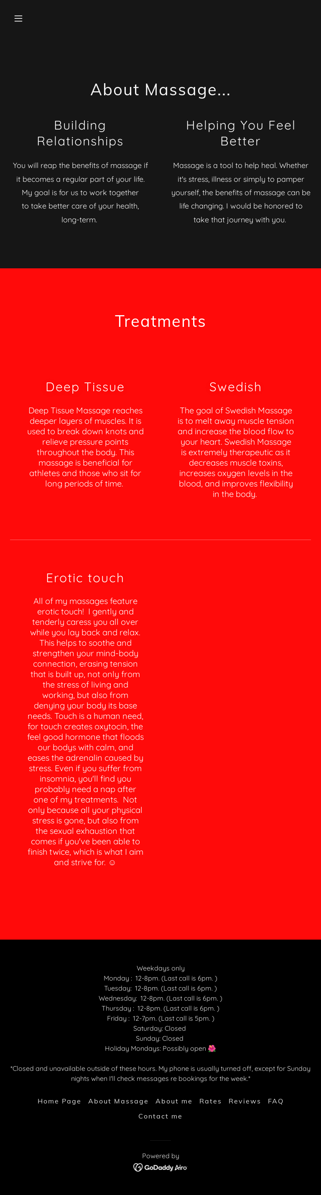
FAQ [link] (276, 1101)
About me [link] (174, 1101)
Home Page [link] (60, 1101)
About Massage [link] (118, 1101)
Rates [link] (210, 1101)
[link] (160, 1166)
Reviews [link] (245, 1101)
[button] (32, 18)
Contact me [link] (160, 1116)
